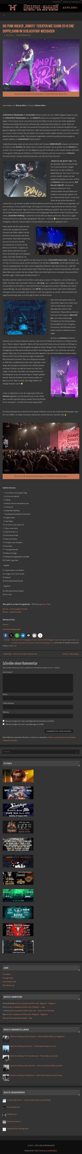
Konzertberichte (23, 35)
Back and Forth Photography (21, 640)
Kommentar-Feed (9, 982)
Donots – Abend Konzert (12, 612)
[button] (5, 635)
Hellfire (40, 640)
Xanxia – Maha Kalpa (70, 654)
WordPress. (53, 1151)
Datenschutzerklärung (71, 2)
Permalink (12, 646)
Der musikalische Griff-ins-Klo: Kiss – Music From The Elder (32, 1011)
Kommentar (8, 672)
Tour (52, 643)
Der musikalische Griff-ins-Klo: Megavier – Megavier (36, 1003)
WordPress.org (8, 985)
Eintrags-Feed (8, 978)
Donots (5, 624)
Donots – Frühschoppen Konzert (15, 609)
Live (77, 640)
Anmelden (7, 974)
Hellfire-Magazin (48, 640)
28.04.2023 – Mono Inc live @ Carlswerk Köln (20, 654)
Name (5, 694)
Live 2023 (14, 643)
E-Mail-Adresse (8, 703)
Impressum (54, 2)
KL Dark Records (13, 1107)
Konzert (72, 640)
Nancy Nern (46, 604)
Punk (28, 643)
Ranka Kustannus (13, 1121)
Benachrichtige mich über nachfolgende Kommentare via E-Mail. (30, 721)
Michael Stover (8, 1018)
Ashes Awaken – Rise (24, 1018)
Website (6, 712)
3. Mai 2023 (8, 35)
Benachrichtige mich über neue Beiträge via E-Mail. (25, 724)
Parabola (42, 1151)
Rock (32, 643)
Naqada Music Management (18, 1129)
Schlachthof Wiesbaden (11, 629)
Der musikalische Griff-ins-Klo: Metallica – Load (27, 1007)
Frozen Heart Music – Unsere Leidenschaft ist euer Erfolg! (29, 1100)
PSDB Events (12, 1114)
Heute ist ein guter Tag (62, 640)
